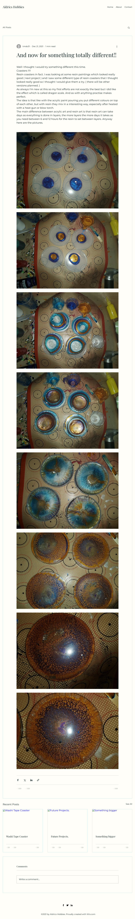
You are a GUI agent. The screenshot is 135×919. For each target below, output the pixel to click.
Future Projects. (60, 836)
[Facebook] (63, 905)
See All (129, 804)
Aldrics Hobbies (13, 7)
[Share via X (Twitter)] (24, 780)
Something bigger (105, 836)
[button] (128, 27)
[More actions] (116, 46)
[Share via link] (38, 780)
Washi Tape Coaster (17, 836)
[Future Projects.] (67, 820)
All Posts (7, 27)
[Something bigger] (112, 820)
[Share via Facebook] (18, 780)
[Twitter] (67, 905)
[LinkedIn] (71, 905)
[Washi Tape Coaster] (23, 820)
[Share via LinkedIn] (31, 780)
